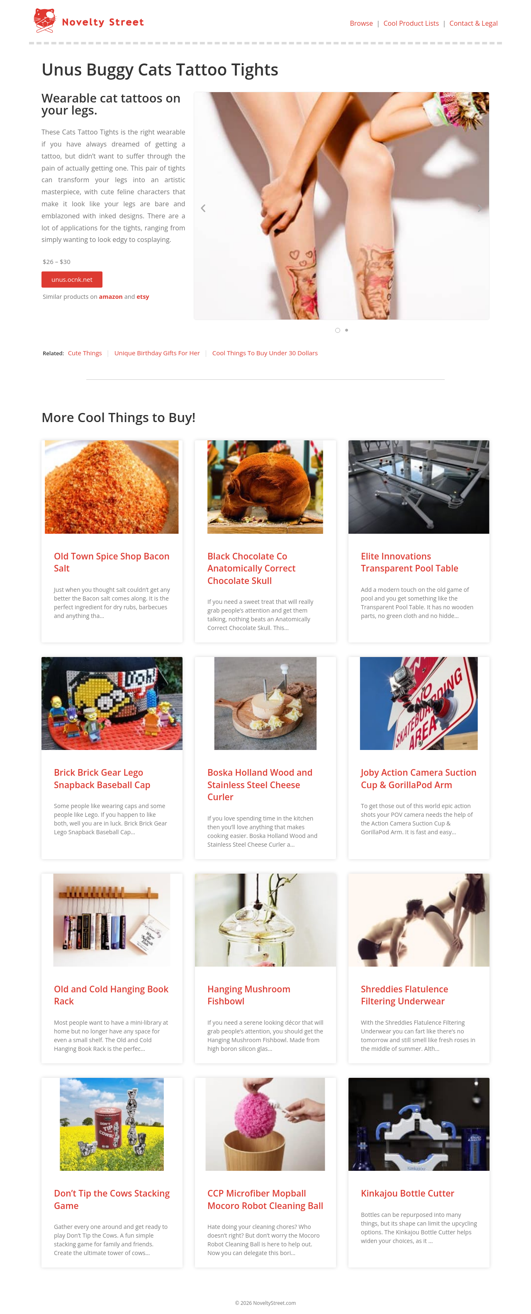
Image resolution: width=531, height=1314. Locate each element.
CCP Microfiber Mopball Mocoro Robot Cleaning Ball (265, 1199)
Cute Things (85, 353)
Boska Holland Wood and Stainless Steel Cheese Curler (260, 785)
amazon (111, 296)
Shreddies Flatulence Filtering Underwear (404, 995)
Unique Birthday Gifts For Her (157, 353)
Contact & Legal (474, 23)
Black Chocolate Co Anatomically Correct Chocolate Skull (251, 568)
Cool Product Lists (411, 23)
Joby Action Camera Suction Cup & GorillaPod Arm (419, 778)
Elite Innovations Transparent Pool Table (409, 562)
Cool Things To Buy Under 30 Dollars (265, 353)
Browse (361, 23)
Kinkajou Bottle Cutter (407, 1193)
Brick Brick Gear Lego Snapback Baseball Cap (102, 778)
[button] (71, 279)
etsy (142, 296)
